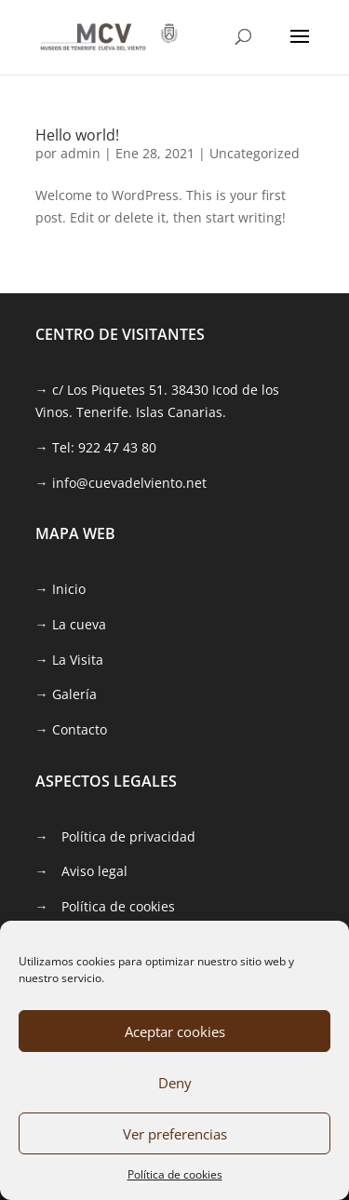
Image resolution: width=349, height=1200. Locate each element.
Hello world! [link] (77, 135)
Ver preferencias (175, 1134)
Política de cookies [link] (175, 1174)
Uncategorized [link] (254, 153)
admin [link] (80, 153)
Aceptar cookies (175, 1031)
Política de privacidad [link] (128, 836)
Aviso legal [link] (94, 871)
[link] (109, 36)
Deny (175, 1082)
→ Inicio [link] (60, 589)
